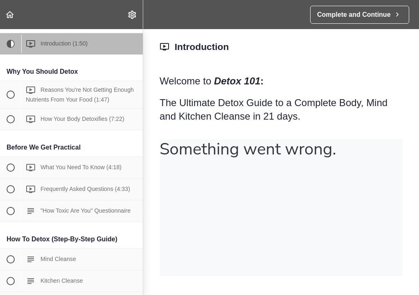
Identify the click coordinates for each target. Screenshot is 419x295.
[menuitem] (132, 14)
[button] (10, 14)
